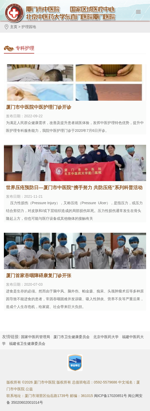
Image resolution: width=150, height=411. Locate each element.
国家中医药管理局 (35, 337)
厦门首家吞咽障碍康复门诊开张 (38, 275)
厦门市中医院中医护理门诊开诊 (38, 107)
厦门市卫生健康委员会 (71, 337)
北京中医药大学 (106, 337)
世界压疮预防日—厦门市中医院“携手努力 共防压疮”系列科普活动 (74, 187)
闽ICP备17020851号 (110, 396)
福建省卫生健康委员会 (27, 343)
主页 (13, 27)
